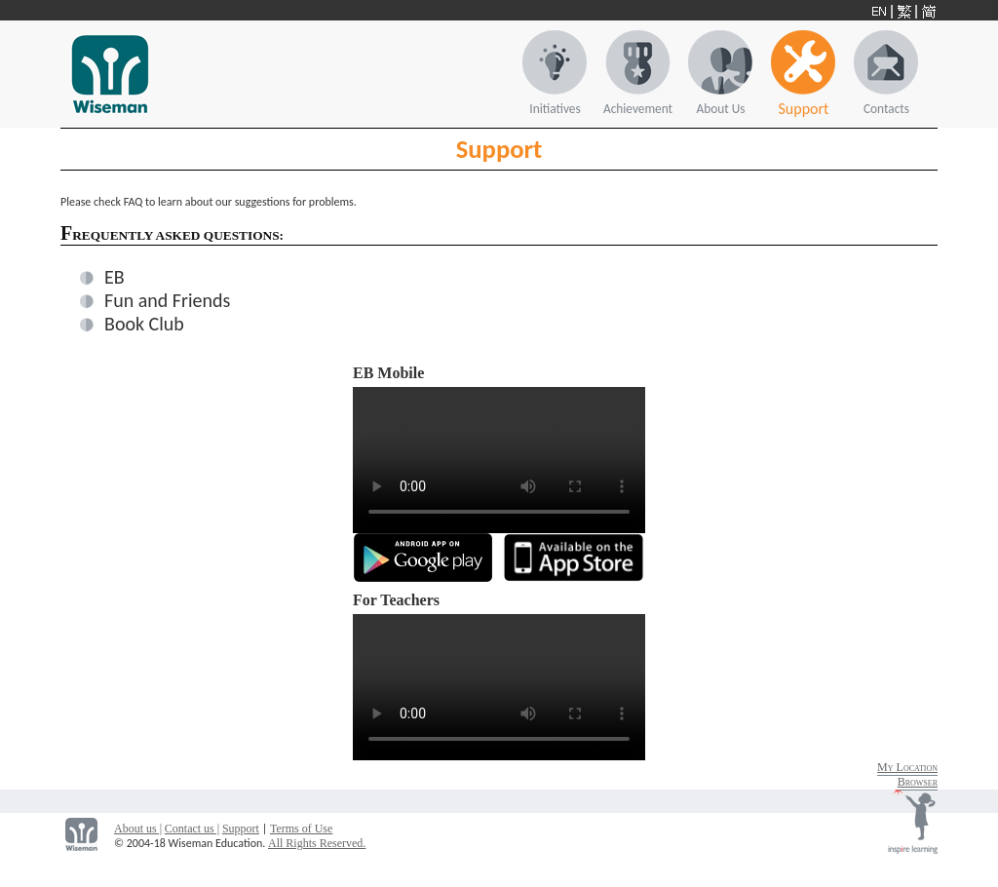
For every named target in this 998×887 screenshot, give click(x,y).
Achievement (637, 108)
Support (804, 108)
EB (114, 277)
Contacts (886, 108)
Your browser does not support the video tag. (499, 460)
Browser (918, 782)
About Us (721, 108)
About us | (138, 828)
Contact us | (192, 828)
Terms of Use (301, 828)
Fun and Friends (167, 300)
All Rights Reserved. (316, 843)
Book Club (144, 323)
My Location (907, 767)
